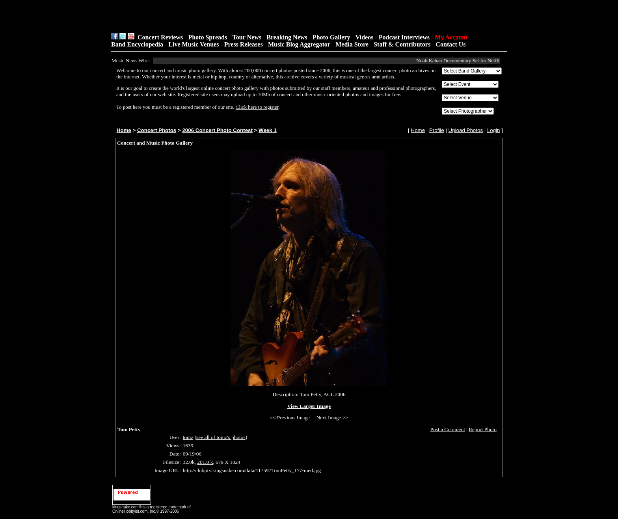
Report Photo (483, 429)
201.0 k (205, 462)
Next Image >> (332, 417)
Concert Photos (156, 130)
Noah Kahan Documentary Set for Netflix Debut (467, 60)
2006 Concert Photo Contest (217, 130)
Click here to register (257, 107)
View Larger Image (309, 406)
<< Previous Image (290, 417)
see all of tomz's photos (221, 437)
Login (493, 130)
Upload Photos (466, 130)
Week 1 (268, 130)
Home (124, 130)
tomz (188, 437)
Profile (436, 130)
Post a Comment (447, 429)
